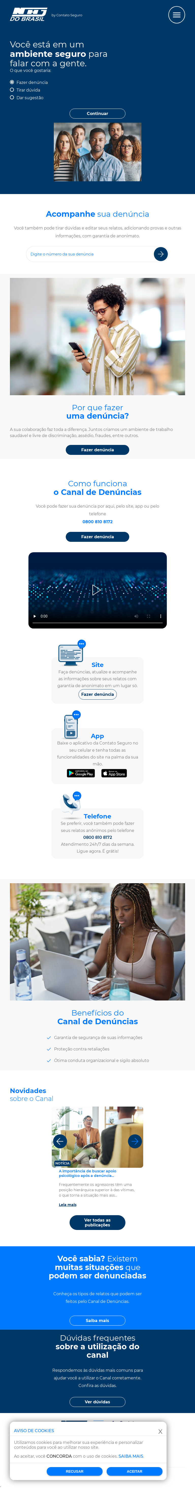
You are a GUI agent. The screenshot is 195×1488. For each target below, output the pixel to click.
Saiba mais (131, 1456)
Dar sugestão (30, 97)
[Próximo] (135, 1141)
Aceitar (134, 1471)
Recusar (74, 1471)
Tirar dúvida (28, 90)
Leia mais (67, 1204)
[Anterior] (60, 1141)
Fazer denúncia (32, 82)
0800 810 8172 (97, 521)
